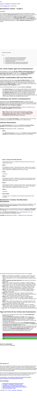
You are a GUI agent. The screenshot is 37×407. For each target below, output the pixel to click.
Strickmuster (7, 3)
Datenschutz (19, 390)
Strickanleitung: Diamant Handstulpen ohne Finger (13, 383)
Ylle (1, 1)
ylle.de (9, 390)
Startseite (2, 3)
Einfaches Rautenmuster (10, 61)
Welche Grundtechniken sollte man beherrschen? (15, 58)
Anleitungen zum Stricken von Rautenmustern (14, 59)
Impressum (14, 390)
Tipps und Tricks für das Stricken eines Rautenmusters (16, 63)
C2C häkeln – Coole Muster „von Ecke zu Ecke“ (13, 384)
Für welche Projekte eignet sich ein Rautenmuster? (15, 57)
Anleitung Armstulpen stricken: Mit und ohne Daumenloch (15, 386)
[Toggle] (4, 55)
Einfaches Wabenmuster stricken (9, 388)
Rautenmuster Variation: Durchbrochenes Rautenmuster (16, 62)
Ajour (21, 212)
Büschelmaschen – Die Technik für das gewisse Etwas (14, 385)
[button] (4, 334)
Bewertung (12, 345)
